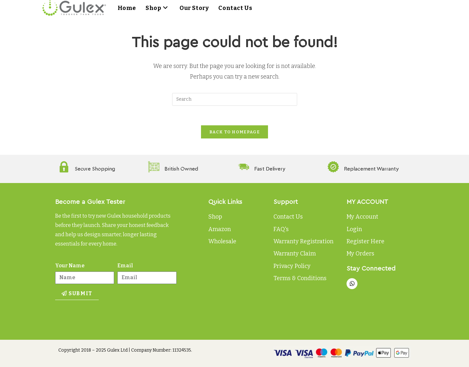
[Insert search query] (234, 99)
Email (125, 266)
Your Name (70, 266)
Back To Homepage (234, 131)
